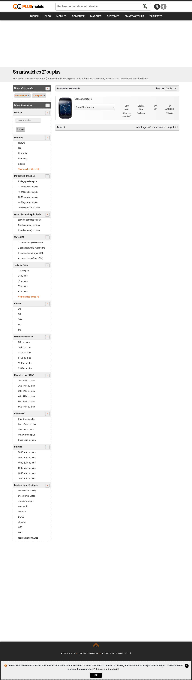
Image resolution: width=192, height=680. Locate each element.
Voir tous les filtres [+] (28, 169)
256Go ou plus (25, 368)
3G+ (20, 319)
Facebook (163, 7)
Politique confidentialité (116, 653)
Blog (48, 16)
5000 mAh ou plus (27, 468)
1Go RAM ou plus (26, 380)
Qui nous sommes (88, 653)
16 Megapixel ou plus (28, 192)
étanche (22, 522)
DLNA (21, 517)
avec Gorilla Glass (26, 496)
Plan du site (68, 653)
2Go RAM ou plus (26, 386)
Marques (95, 16)
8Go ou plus (24, 342)
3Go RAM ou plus (26, 391)
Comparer (78, 16)
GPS (20, 527)
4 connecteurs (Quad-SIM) (30, 258)
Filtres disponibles (32, 105)
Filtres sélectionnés (32, 88)
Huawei (21, 143)
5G (19, 330)
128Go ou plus (25, 363)
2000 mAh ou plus (27, 452)
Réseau (32, 304)
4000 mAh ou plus (27, 463)
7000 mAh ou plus (27, 478)
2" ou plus (37, 95)
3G (19, 314)
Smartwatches (134, 16)
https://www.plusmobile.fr (30, 6)
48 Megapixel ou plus (28, 202)
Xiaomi (21, 164)
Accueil (34, 16)
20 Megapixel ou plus (28, 197)
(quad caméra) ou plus (29, 230)
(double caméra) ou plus (29, 220)
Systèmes (113, 16)
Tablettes (155, 16)
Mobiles (61, 16)
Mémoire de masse (32, 337)
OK (96, 675)
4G (19, 324)
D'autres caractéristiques (32, 485)
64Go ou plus (24, 358)
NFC (20, 532)
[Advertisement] (96, 44)
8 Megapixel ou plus (27, 181)
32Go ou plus (24, 352)
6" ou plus (23, 291)
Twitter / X (157, 7)
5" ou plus (23, 286)
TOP (96, 646)
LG (19, 148)
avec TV (22, 511)
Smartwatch (21, 95)
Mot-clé (32, 113)
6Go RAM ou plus (26, 401)
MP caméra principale (32, 176)
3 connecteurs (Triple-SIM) (31, 253)
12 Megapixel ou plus (28, 186)
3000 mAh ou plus (27, 457)
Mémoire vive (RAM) (32, 375)
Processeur (32, 414)
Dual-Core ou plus (26, 419)
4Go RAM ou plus (26, 396)
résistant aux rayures (28, 538)
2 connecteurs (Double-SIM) (31, 248)
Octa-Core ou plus (26, 435)
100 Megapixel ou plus (29, 207)
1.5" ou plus (23, 270)
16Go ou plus (24, 347)
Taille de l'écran (32, 265)
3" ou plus (23, 276)
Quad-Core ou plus (27, 424)
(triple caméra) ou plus (29, 225)
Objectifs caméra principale (32, 215)
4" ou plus (23, 281)
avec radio (23, 506)
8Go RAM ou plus (26, 407)
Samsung (22, 158)
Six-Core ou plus (26, 429)
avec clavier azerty (27, 490)
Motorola (22, 153)
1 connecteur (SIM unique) (31, 242)
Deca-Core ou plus (27, 440)
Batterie (32, 447)
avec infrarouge (25, 501)
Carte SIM (32, 237)
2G (19, 309)
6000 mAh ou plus (27, 473)
